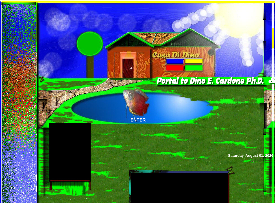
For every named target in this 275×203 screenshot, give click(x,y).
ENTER (138, 120)
